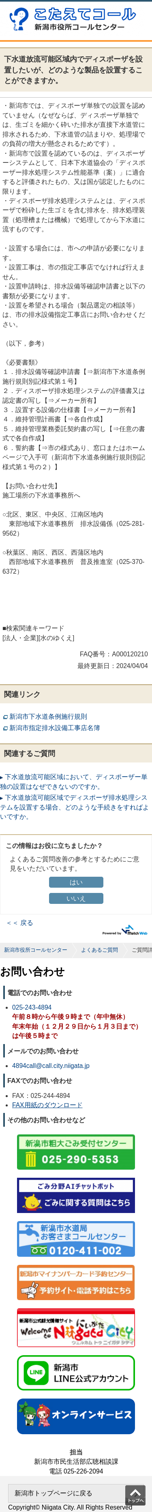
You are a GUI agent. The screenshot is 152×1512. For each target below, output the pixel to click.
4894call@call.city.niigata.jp (51, 1065)
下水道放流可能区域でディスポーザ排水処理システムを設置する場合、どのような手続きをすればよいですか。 (74, 807)
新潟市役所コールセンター (35, 950)
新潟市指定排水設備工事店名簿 (54, 727)
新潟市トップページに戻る (53, 1493)
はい (76, 882)
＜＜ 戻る (19, 922)
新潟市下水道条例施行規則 (48, 716)
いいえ (76, 898)
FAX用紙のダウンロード (47, 1105)
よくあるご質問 (99, 950)
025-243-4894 (31, 1007)
